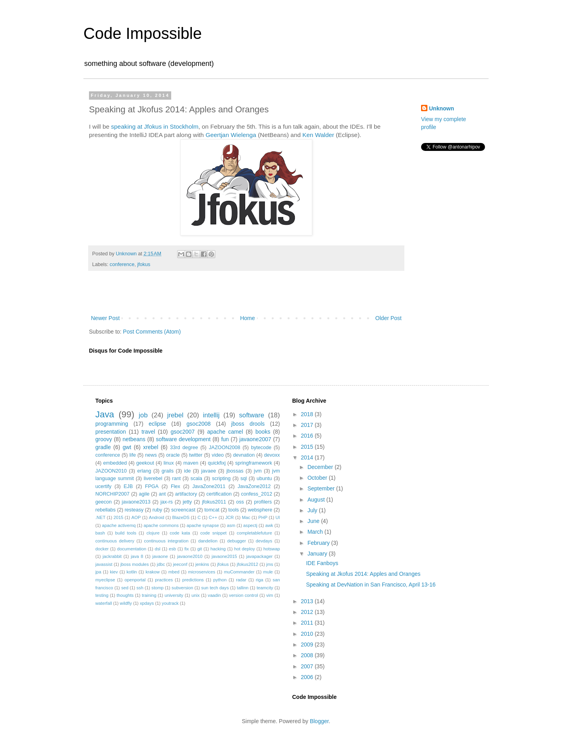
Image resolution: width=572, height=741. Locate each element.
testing (101, 595)
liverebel (153, 478)
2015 (119, 517)
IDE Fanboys (322, 563)
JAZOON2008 (224, 447)
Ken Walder (318, 134)
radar (241, 579)
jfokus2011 (214, 502)
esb (172, 548)
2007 (308, 666)
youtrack (170, 603)
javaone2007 (255, 439)
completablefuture (254, 533)
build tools (125, 533)
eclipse (157, 424)
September (321, 488)
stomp (157, 587)
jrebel (175, 415)
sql (243, 478)
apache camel (225, 431)
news (151, 455)
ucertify (103, 486)
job (143, 415)
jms (269, 564)
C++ (213, 517)
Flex (175, 486)
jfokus (143, 264)
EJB (128, 486)
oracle (173, 455)
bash (100, 533)
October (318, 478)
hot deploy (244, 548)
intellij (211, 415)
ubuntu (264, 478)
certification (219, 494)
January (318, 553)
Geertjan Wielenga (230, 134)
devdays (264, 540)
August (316, 499)
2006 (308, 677)
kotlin (131, 571)
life (132, 455)
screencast (183, 510)
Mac (246, 517)
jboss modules (134, 564)
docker (102, 548)
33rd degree (184, 447)
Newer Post (105, 318)
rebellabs (105, 510)
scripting (221, 478)
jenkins (202, 564)
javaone (160, 556)
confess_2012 (256, 494)
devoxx (272, 455)
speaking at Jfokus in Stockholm (155, 126)
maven (191, 463)
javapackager (259, 556)
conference (122, 264)
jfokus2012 (247, 564)
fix (186, 548)
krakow (152, 571)
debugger (236, 540)
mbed (174, 571)
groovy (103, 439)
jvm (258, 471)
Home (247, 318)
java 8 (137, 556)
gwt (127, 447)
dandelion (208, 540)
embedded (115, 463)
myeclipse (105, 579)
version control (243, 595)
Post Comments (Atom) (152, 331)
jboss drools (248, 424)
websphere (260, 510)
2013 (308, 601)
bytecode (261, 447)
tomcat (211, 510)
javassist (103, 564)
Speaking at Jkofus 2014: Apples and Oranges (363, 574)
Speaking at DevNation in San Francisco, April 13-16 (370, 584)
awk (269, 525)
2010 (308, 634)
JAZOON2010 (111, 471)
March (316, 532)
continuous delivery (114, 540)
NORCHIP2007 (112, 494)
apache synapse (203, 525)
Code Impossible (142, 33)
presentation (110, 431)
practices (164, 579)
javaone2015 (224, 556)
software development (183, 439)
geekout (145, 463)
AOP (136, 517)
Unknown (441, 108)
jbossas (234, 471)
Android (156, 517)
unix (195, 595)
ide (187, 471)
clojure (153, 533)
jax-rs (166, 502)
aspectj (250, 525)
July (313, 510)
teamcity (265, 587)
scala (196, 478)
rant (176, 478)
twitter (196, 455)
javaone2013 (136, 502)
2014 (308, 457)
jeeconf (180, 564)
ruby (157, 510)
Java (104, 414)
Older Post (388, 318)
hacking (218, 548)
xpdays (147, 603)
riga (259, 579)
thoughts (125, 595)
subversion (182, 587)
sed (124, 587)
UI (277, 517)
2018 (308, 414)
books (262, 431)
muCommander (239, 571)
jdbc (161, 564)
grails (168, 471)
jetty (187, 502)
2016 (308, 435)
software (251, 415)
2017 (308, 425)
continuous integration (166, 540)
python (220, 579)
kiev (114, 571)
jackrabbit (112, 556)
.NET (100, 517)
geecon (103, 502)
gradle (103, 447)
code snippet (213, 533)
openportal (135, 579)
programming (111, 424)
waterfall (103, 603)
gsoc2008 (199, 424)
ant (162, 494)
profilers (263, 502)
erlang (144, 471)
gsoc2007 (182, 431)
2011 (308, 622)
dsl (157, 548)
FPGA (151, 486)
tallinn (242, 587)
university (173, 595)
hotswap (271, 548)
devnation (244, 455)
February (319, 543)
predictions (193, 579)
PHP (262, 517)
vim (269, 595)
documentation (131, 548)
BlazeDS (180, 517)
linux (169, 463)
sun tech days (215, 587)
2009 (308, 644)
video (218, 455)
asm (231, 525)
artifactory (186, 494)
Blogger (319, 721)
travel (148, 431)
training (149, 595)
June (314, 521)
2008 (308, 655)
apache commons (160, 525)
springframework (253, 463)
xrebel (150, 447)
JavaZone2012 (254, 486)
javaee (208, 471)
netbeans (133, 439)
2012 (308, 612)
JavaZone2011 (208, 486)
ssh (140, 587)
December (320, 467)
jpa (98, 571)
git (199, 548)
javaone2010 (190, 556)
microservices (201, 571)
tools (233, 510)
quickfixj (217, 463)
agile (144, 494)
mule (268, 571)
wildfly (126, 603)
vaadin (214, 595)
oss (240, 502)
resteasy (134, 510)
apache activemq (119, 525)
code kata (180, 533)
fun (225, 439)
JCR (229, 517)
